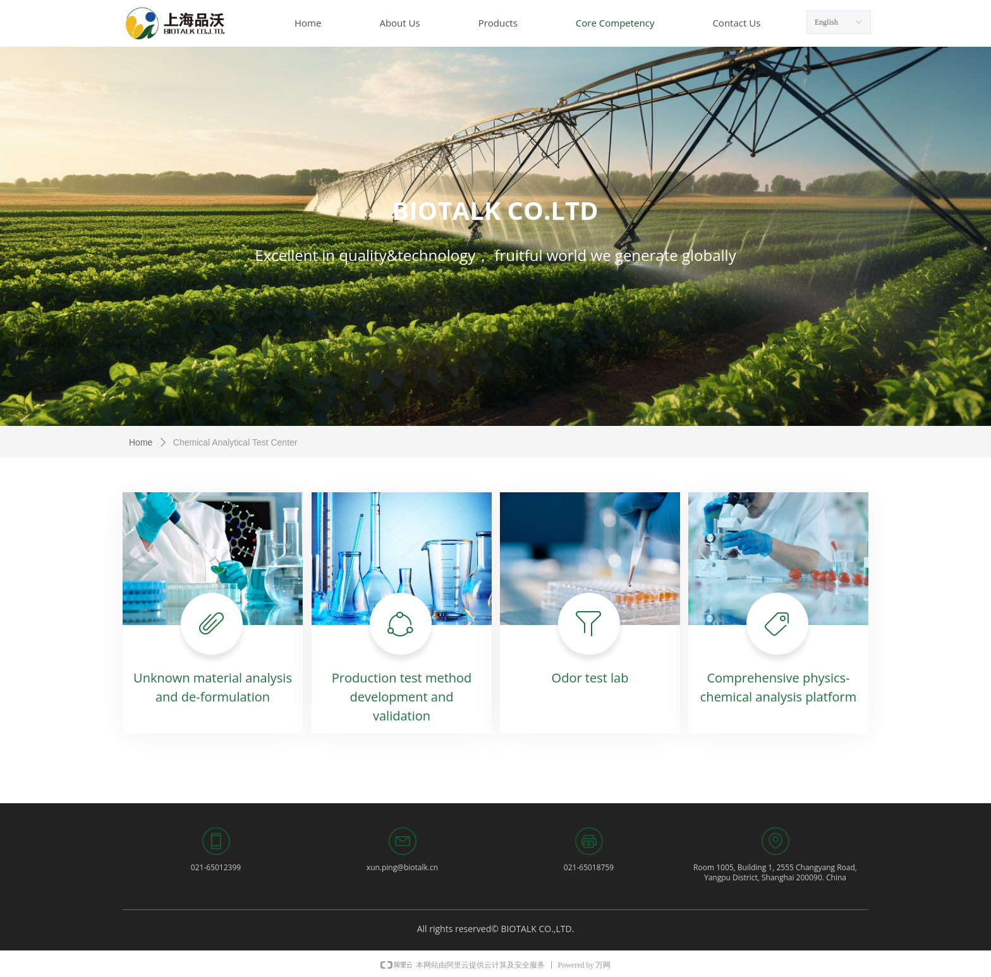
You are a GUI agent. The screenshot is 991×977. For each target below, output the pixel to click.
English (826, 22)
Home (140, 442)
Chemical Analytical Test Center (235, 442)
